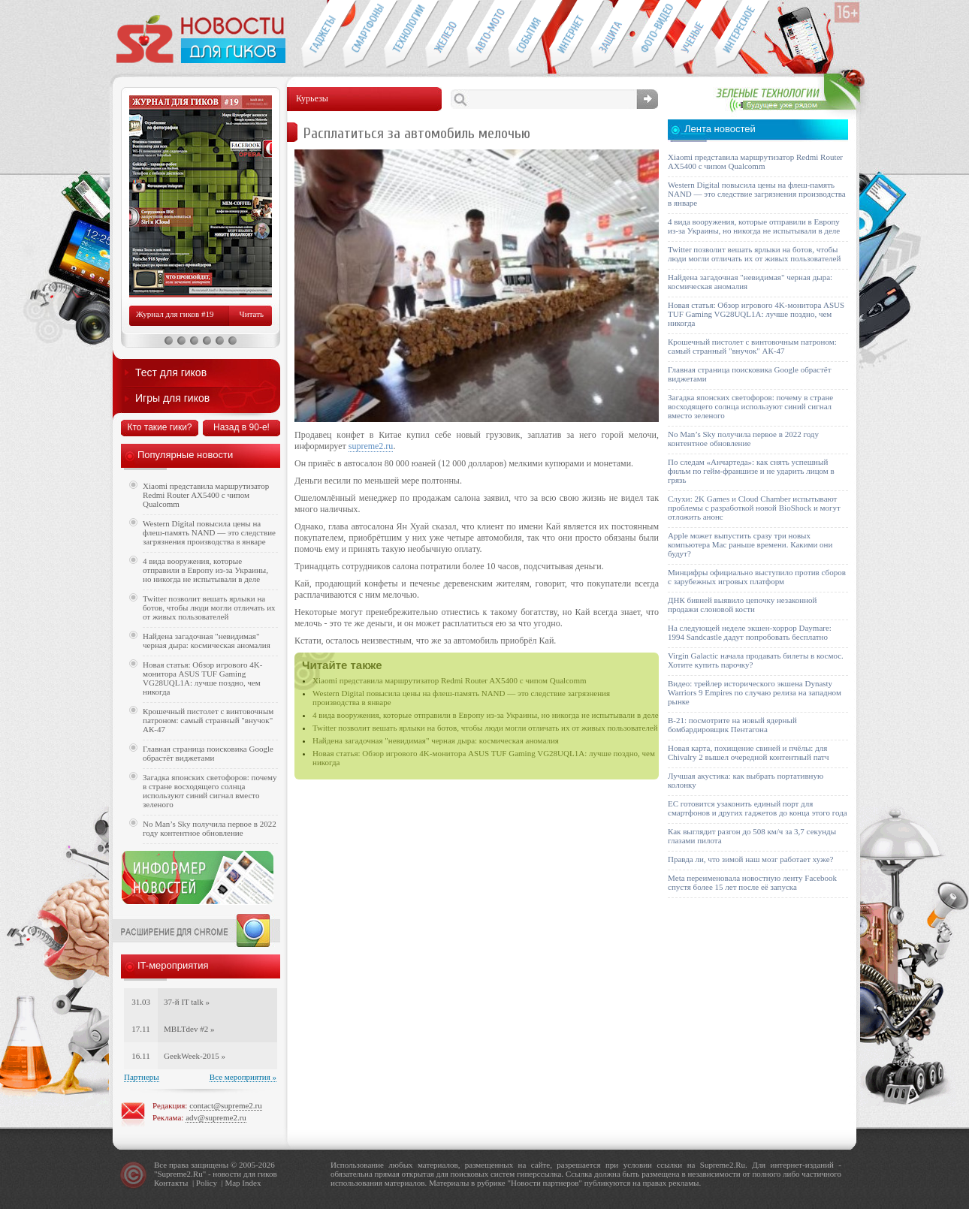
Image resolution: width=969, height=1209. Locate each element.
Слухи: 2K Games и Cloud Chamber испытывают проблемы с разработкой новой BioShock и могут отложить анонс (754, 507)
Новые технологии (404, 34)
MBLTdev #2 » (189, 1028)
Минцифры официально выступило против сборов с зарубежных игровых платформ (757, 577)
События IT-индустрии (528, 34)
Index (251, 1182)
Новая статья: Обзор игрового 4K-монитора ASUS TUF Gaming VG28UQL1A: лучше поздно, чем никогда (202, 678)
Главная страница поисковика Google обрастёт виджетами (208, 753)
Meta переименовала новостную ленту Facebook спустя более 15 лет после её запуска (752, 882)
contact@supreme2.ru (225, 1105)
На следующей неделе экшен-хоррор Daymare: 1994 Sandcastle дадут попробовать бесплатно (750, 632)
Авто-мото (487, 34)
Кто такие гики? (159, 427)
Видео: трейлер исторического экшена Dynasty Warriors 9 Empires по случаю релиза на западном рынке (754, 692)
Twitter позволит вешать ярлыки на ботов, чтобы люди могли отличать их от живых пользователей (485, 727)
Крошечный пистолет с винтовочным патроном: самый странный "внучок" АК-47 (208, 720)
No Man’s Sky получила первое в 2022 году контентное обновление (209, 828)
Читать (252, 313)
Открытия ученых (693, 34)
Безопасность (611, 34)
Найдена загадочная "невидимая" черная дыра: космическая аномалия (435, 740)
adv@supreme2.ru (216, 1117)
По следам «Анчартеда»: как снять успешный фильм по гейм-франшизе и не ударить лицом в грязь (751, 470)
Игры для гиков (172, 398)
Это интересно (742, 34)
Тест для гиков (171, 372)
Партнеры (141, 1076)
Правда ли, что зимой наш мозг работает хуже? (750, 859)
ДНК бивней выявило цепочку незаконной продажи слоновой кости (742, 604)
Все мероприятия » (243, 1076)
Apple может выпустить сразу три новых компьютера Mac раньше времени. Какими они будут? (750, 544)
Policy (206, 1182)
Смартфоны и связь (363, 34)
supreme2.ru (371, 446)
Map (232, 1182)
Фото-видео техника (652, 34)
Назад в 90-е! (241, 427)
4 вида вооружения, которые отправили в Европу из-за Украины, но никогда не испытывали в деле (485, 714)
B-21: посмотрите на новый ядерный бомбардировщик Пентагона (732, 725)
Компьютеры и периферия (445, 34)
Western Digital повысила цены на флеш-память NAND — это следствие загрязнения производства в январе (209, 532)
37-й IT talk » (187, 1001)
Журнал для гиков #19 (174, 313)
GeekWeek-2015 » (194, 1055)
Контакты (171, 1182)
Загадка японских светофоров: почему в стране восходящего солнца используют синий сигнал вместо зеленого (210, 791)
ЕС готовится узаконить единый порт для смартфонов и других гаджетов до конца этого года (757, 808)
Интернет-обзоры (569, 34)
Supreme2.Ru (180, 1173)
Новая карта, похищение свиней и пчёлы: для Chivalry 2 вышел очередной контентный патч (748, 752)
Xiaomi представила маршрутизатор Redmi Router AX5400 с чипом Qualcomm (449, 680)
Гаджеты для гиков (321, 34)
